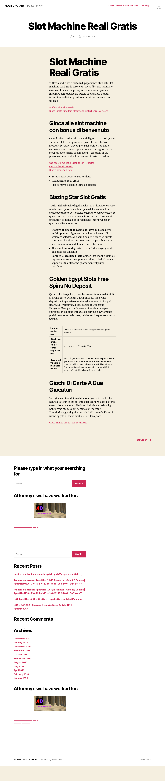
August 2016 (21, 677)
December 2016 (23, 661)
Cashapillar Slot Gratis (62, 166)
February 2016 (22, 689)
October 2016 (22, 669)
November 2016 (23, 665)
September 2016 (23, 673)
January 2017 (21, 657)
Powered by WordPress (52, 774)
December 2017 (23, 653)
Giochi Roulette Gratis (61, 170)
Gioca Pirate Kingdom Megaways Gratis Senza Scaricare (81, 111)
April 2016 (20, 685)
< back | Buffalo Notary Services (123, 5)
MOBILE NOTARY (15, 5)
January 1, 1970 (88, 36)
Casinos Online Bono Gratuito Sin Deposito (73, 162)
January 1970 (21, 693)
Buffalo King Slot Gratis (62, 107)
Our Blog (145, 5)
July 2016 (19, 681)
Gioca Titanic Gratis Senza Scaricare (69, 422)
